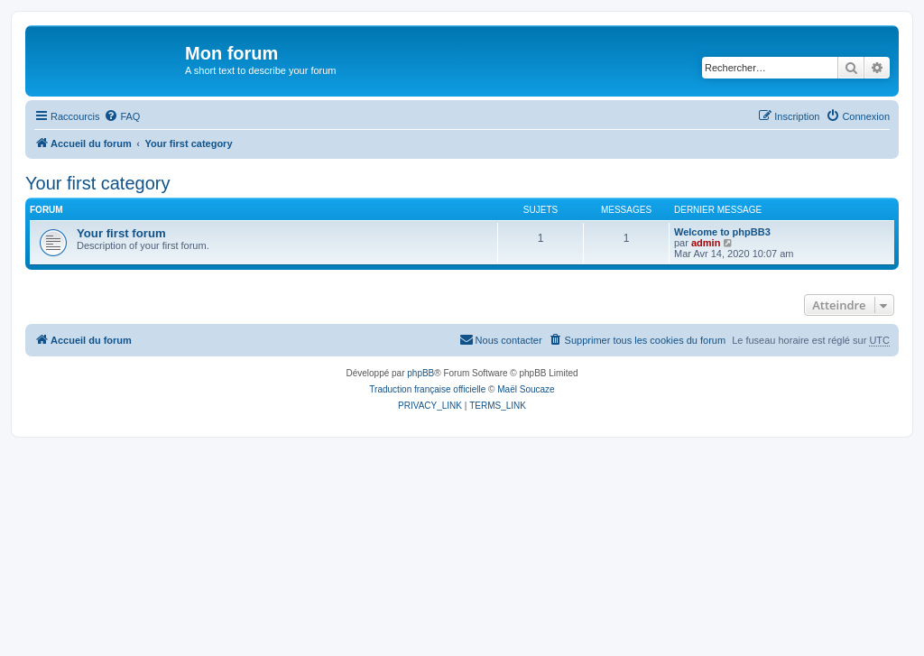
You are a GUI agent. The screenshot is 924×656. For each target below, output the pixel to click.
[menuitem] (122, 116)
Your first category (97, 183)
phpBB (420, 373)
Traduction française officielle (427, 389)
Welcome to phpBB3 (722, 231)
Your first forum (121, 233)
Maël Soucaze (525, 389)
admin (705, 242)
